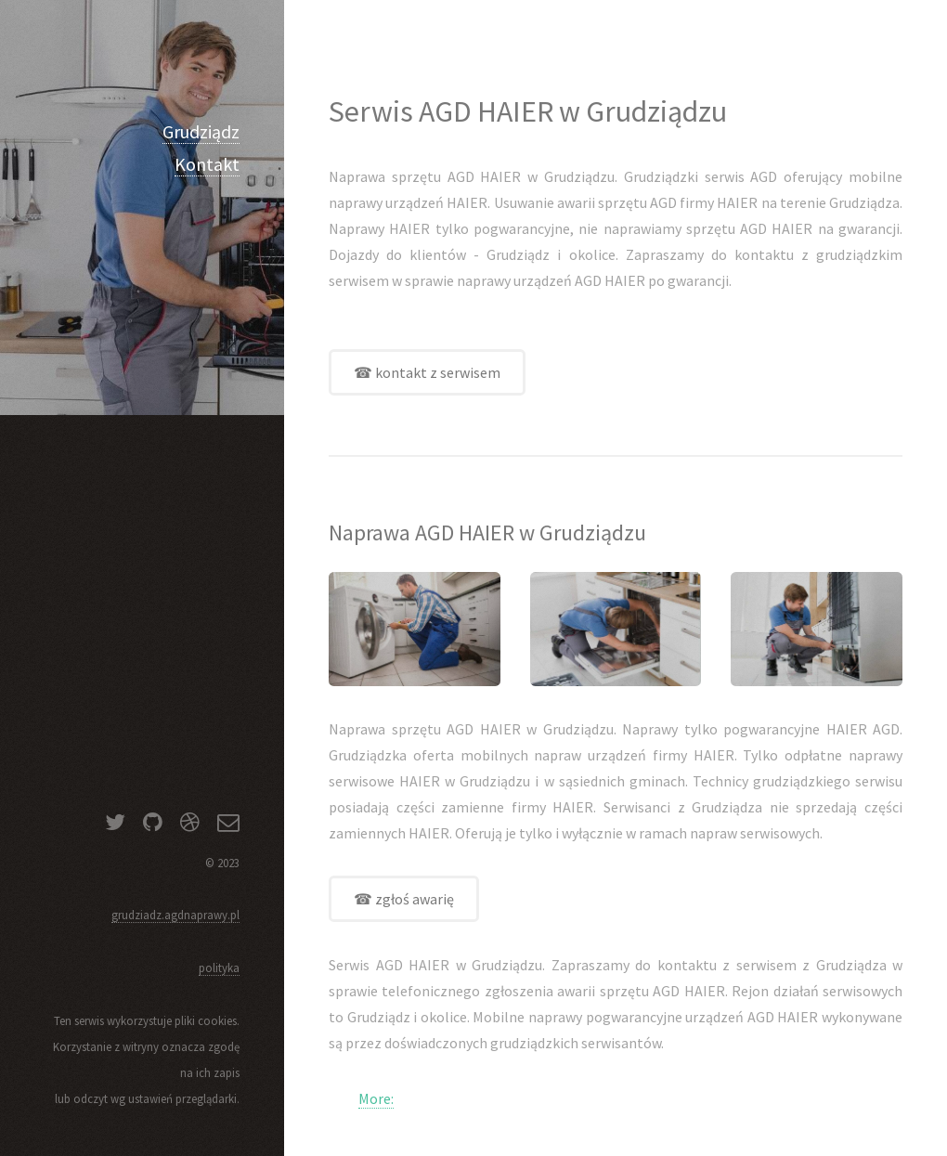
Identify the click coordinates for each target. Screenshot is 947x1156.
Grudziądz (201, 131)
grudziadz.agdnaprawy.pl (175, 914)
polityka (219, 967)
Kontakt (207, 163)
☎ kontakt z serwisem (427, 372)
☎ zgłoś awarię (404, 899)
